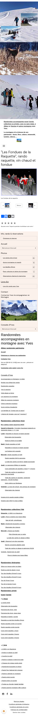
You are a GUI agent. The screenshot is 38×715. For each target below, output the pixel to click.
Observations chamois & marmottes (19, 276)
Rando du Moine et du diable (13, 440)
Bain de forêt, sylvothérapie (14, 520)
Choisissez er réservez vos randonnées (13, 355)
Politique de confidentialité (19, 710)
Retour (19, 205)
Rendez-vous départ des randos (10, 382)
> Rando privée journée (8, 677)
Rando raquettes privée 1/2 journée (11, 623)
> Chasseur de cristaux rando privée (11, 663)
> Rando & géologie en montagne (11, 673)
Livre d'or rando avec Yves (11, 286)
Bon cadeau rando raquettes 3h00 (12, 425)
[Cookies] (4, 711)
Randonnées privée (9, 591)
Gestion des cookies (19, 712)
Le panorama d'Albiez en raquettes (13, 465)
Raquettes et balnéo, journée (9, 616)
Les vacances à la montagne (9, 396)
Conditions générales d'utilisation (19, 704)
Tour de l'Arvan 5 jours (7, 580)
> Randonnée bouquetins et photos (11, 666)
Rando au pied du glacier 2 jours (10, 570)
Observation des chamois (12, 490)
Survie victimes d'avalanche (9, 407)
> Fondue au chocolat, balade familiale (12, 684)
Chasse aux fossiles (10, 531)
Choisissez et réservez (10, 238)
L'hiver (5, 599)
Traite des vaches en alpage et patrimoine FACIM (19, 548)
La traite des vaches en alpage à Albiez (18, 538)
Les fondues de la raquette (13, 451)
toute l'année (6, 595)
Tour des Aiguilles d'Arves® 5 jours (11, 577)
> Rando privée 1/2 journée (9, 680)
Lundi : (3, 433)
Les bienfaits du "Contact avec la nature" (13, 410)
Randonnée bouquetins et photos (13, 524)
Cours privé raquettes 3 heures (10, 638)
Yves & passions (6, 389)
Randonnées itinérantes (10, 563)
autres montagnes (25, 126)
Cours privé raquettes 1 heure (9, 630)
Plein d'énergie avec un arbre (17, 534)
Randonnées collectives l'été (12, 509)
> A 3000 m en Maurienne (8, 649)
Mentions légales (19, 701)
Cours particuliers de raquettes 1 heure (16, 468)
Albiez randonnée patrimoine (12, 348)
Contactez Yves (6, 359)
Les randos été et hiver (19, 258)
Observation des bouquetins (13, 437)
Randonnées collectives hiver (13, 421)
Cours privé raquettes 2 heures (10, 634)
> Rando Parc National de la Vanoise (11, 670)
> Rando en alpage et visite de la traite (12, 659)
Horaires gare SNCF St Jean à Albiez (12, 501)
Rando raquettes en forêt (10, 444)
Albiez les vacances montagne (10, 400)
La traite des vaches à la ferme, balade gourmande (20, 461)
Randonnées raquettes (7, 386)
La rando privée (5, 602)
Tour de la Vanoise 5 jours (8, 584)
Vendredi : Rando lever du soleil (10, 552)
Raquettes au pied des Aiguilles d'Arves (12, 620)
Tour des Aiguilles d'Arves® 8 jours (11, 587)
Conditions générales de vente (19, 707)
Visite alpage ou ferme (7, 393)
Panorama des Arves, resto (9, 609)
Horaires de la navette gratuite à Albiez (12, 497)
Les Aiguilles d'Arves (19, 267)
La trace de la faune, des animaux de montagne (18, 487)
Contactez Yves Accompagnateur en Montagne (15, 296)
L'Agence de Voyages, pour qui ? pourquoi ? (14, 414)
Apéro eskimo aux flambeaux (13, 483)
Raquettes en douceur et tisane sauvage (17, 433)
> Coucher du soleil (6, 656)
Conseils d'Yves (7, 375)
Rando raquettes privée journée (10, 627)
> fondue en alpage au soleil (9, 652)
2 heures (32, 468)
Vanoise (13, 126)
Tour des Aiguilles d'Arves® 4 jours (11, 573)
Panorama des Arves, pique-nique (11, 613)
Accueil (3, 352)
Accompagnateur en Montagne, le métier (13, 379)
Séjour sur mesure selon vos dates (11, 566)
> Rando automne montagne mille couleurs (13, 687)
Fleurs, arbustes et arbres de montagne (19, 271)
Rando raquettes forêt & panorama (15, 458)
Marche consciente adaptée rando (15, 545)
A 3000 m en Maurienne (11, 513)
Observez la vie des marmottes (12, 541)
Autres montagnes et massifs (19, 262)
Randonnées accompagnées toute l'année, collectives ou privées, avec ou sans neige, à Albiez (20, 124)
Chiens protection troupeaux (9, 403)
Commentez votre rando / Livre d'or (12, 368)
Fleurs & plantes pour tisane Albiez (13, 517)
